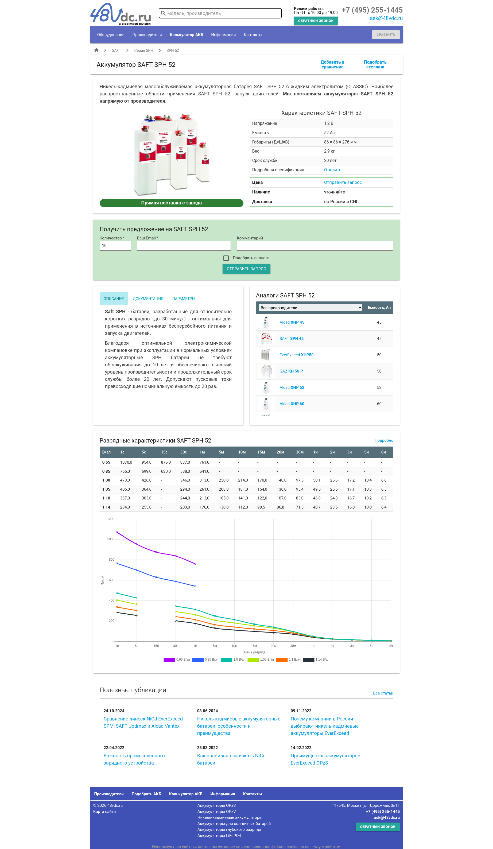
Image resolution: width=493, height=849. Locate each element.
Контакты (253, 34)
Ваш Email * (147, 238)
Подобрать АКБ (146, 794)
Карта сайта (104, 811)
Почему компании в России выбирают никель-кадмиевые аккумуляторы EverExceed (325, 726)
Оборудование (111, 34)
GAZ (291, 371)
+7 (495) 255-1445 (372, 10)
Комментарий (250, 238)
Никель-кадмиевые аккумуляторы (229, 817)
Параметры (183, 299)
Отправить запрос (343, 182)
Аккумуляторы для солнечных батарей (234, 823)
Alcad (292, 322)
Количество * (112, 238)
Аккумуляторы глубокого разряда (229, 829)
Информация (223, 34)
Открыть (332, 169)
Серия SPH (143, 50)
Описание (114, 299)
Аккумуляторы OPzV (216, 811)
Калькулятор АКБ (186, 34)
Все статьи (383, 693)
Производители (147, 34)
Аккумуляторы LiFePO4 (219, 835)
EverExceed (296, 354)
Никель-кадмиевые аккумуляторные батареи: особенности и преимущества (239, 726)
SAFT (116, 50)
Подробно (384, 440)
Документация (148, 299)
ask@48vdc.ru (386, 18)
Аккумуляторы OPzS (216, 805)
